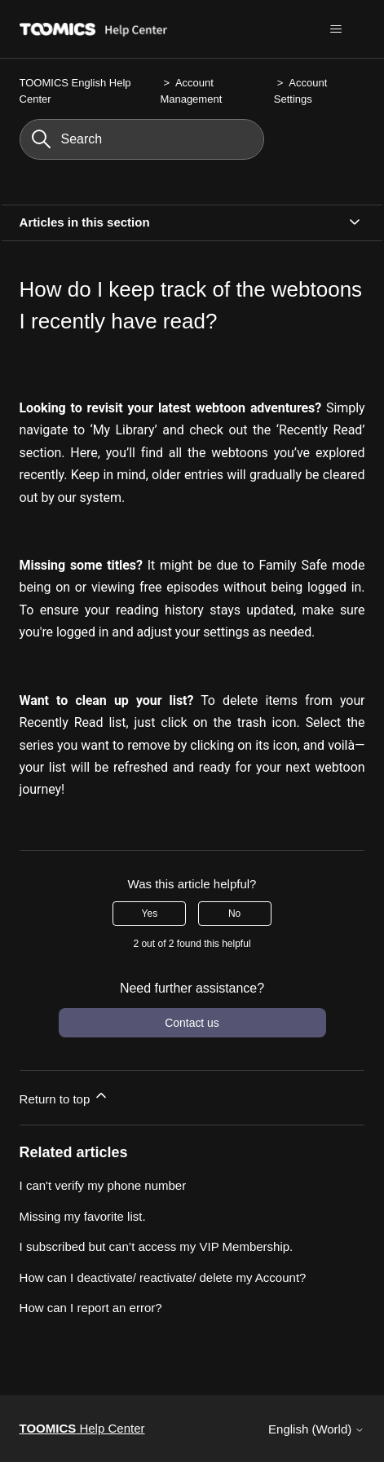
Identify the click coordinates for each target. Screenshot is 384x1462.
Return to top (65, 1096)
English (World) (316, 1429)
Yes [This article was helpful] (150, 913)
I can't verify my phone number (103, 1185)
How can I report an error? (91, 1307)
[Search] (141, 139)
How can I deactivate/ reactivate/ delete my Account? (163, 1277)
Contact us (192, 1022)
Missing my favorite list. (83, 1216)
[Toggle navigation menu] (335, 29)
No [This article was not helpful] (234, 913)
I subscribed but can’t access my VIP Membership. (157, 1246)
